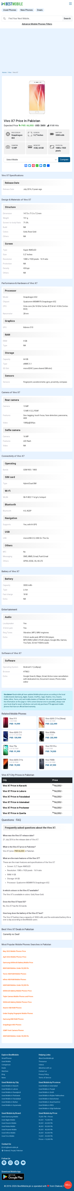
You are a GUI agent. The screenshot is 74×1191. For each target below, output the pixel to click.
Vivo (9, 72)
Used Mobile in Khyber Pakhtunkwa (51, 1096)
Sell (68, 1185)
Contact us (43, 1071)
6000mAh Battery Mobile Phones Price (17, 991)
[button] (70, 4)
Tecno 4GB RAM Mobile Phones (14, 974)
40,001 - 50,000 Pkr (46, 1126)
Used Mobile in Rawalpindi (11, 1092)
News (4, 1078)
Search (67, 18)
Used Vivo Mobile (8, 1136)
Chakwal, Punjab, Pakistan (12, 1151)
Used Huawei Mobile (9, 1130)
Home (4, 72)
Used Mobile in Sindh (46, 1092)
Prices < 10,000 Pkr (46, 1139)
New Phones (27, 10)
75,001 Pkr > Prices (46, 1117)
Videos (41, 1065)
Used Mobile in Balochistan (49, 1099)
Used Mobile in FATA (46, 1105)
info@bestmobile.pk (10, 1147)
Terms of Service (45, 1078)
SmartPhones (7, 1058)
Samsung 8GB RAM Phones (13, 1019)
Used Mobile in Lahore (10, 1089)
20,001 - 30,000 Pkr (46, 1133)
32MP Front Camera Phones (13, 1030)
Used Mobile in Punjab (47, 1089)
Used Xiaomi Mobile (9, 1123)
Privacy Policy (44, 1074)
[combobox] (31, 159)
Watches (5, 1071)
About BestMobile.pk (46, 1058)
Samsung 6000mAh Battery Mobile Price (18, 963)
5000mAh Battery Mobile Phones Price (17, 1002)
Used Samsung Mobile (10, 1117)
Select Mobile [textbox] (12, 160)
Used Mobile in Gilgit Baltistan (50, 1108)
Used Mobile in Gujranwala (11, 1105)
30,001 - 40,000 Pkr (46, 1130)
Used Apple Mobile (8, 1120)
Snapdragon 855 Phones (12, 1025)
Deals (40, 10)
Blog (3, 1074)
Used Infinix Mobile (8, 1133)
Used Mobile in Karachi (10, 1086)
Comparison (6, 1065)
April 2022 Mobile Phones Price (14, 957)
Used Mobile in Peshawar (11, 1096)
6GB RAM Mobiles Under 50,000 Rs (16, 985)
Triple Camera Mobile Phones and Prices (18, 996)
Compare (64, 159)
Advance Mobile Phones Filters (37, 24)
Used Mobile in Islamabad (48, 1086)
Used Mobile (6, 1061)
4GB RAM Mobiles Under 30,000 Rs (16, 1036)
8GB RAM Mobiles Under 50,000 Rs (16, 968)
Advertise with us (45, 1068)
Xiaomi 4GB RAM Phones (12, 1008)
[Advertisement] (37, 50)
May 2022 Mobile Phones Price (14, 951)
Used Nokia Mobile (8, 1126)
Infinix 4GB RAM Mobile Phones (14, 979)
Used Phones (9, 10)
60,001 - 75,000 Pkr (46, 1120)
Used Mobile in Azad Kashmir (49, 1102)
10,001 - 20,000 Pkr (46, 1136)
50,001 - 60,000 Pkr (46, 1123)
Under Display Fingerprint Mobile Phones (18, 1013)
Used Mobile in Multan (10, 1102)
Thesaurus (43, 1061)
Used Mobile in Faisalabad (11, 1099)
